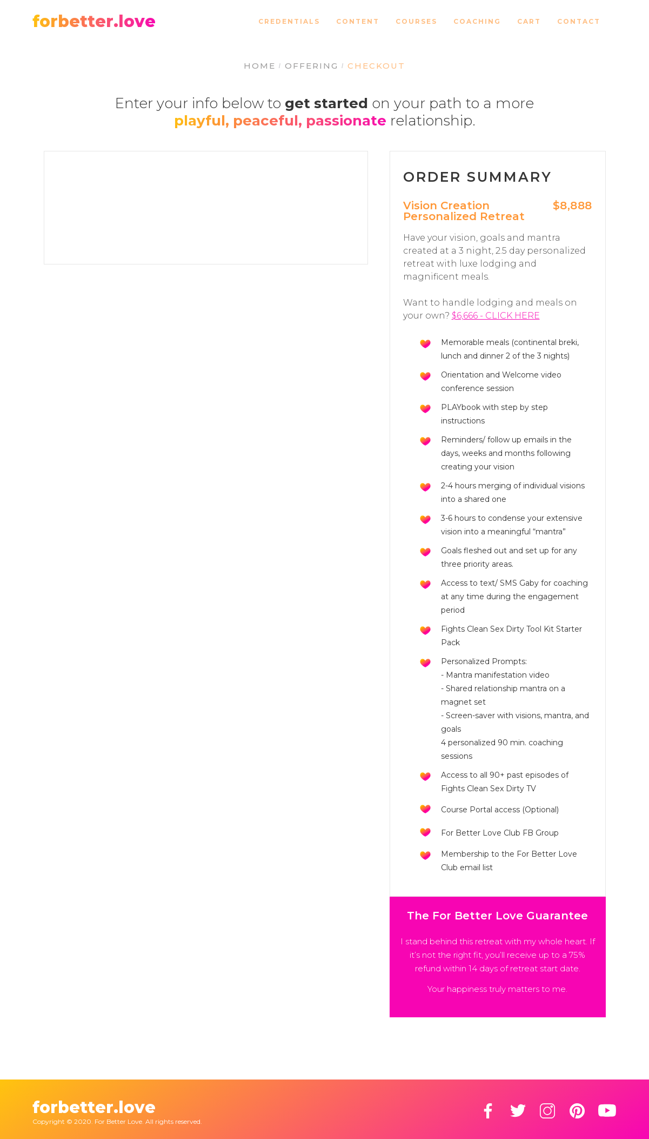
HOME (260, 66)
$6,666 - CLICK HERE (496, 315)
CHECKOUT (376, 66)
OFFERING (311, 66)
